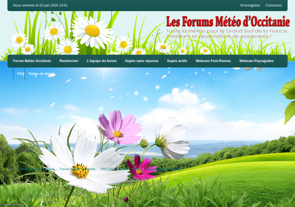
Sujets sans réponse (142, 61)
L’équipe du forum (102, 61)
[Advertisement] (151, 120)
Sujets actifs (177, 61)
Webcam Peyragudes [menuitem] (256, 61)
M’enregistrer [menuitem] (250, 5)
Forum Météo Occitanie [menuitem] (32, 61)
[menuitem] (213, 61)
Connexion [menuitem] (274, 5)
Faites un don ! (41, 74)
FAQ (21, 74)
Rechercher (69, 61)
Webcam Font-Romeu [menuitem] (213, 61)
